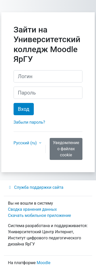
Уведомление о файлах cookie (66, 148)
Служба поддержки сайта (35, 187)
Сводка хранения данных (32, 209)
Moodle (43, 262)
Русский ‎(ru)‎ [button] (26, 142)
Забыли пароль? (29, 122)
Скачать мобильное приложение (39, 215)
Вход (23, 109)
